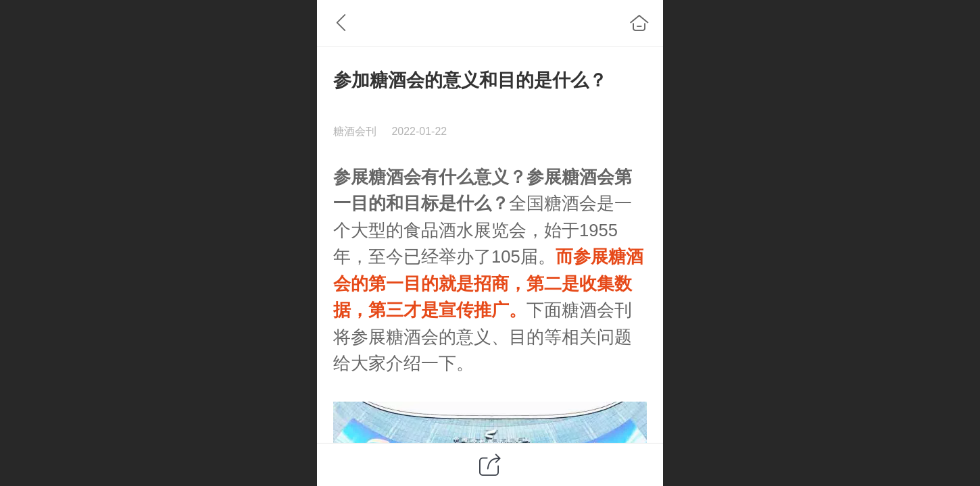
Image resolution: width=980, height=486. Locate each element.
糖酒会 (394, 176)
